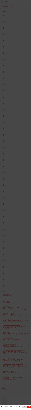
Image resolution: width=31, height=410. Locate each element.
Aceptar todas (29, 407)
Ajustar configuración (24, 407)
